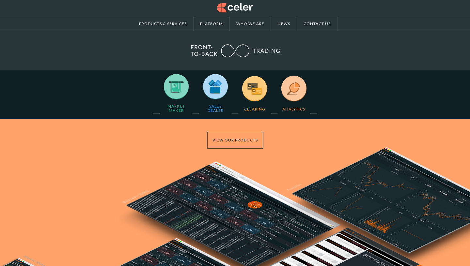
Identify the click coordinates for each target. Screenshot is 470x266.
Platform (211, 23)
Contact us (317, 23)
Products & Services (163, 23)
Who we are (250, 23)
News (284, 23)
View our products (235, 140)
